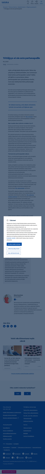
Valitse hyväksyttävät (13, 248)
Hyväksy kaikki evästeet (14, 244)
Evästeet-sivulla (11, 238)
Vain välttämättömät (13, 253)
